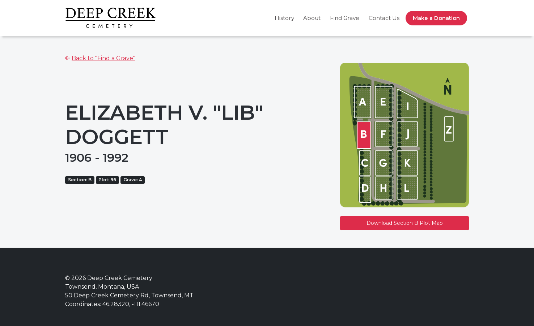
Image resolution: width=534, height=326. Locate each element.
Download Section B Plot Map (404, 223)
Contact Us (384, 18)
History (284, 18)
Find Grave (344, 18)
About (312, 18)
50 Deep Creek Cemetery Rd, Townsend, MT (129, 295)
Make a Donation (436, 18)
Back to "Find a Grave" (103, 58)
